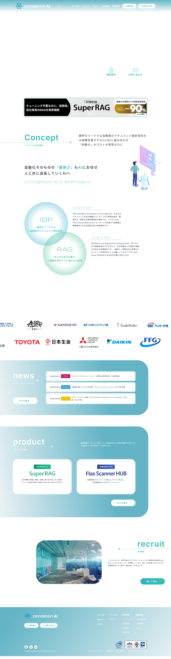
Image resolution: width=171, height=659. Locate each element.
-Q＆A (138, 631)
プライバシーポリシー (96, 654)
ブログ (100, 627)
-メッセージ (126, 622)
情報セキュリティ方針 (115, 654)
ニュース (86, 6)
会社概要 (106, 6)
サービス (76, 6)
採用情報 (116, 6)
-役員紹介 (125, 631)
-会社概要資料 (141, 622)
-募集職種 (139, 626)
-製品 (112, 622)
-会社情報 (125, 635)
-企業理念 (125, 626)
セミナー (96, 6)
